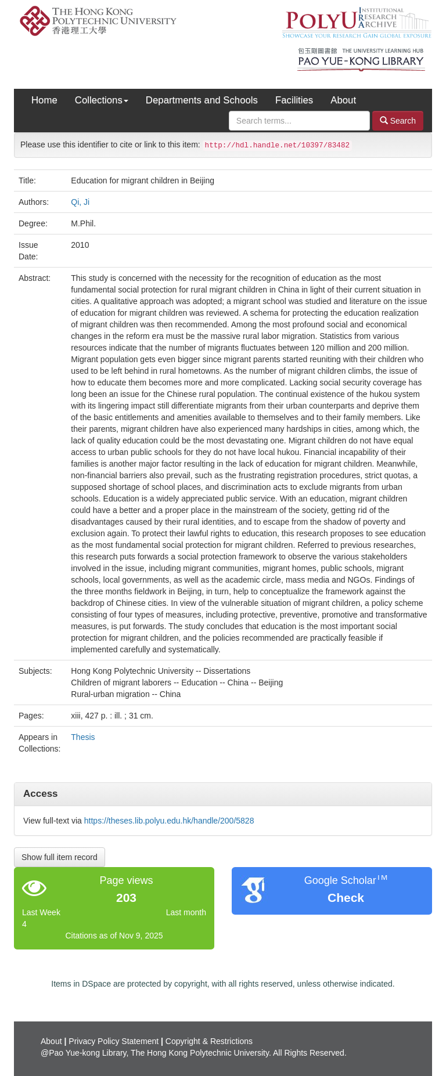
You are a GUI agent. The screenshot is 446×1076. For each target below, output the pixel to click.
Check (346, 897)
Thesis (83, 737)
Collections (101, 100)
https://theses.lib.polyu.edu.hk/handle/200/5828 (169, 820)
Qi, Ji (80, 202)
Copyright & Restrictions (209, 1041)
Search (398, 120)
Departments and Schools (202, 100)
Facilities (294, 100)
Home (44, 100)
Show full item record (59, 857)
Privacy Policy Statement (114, 1041)
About (343, 100)
